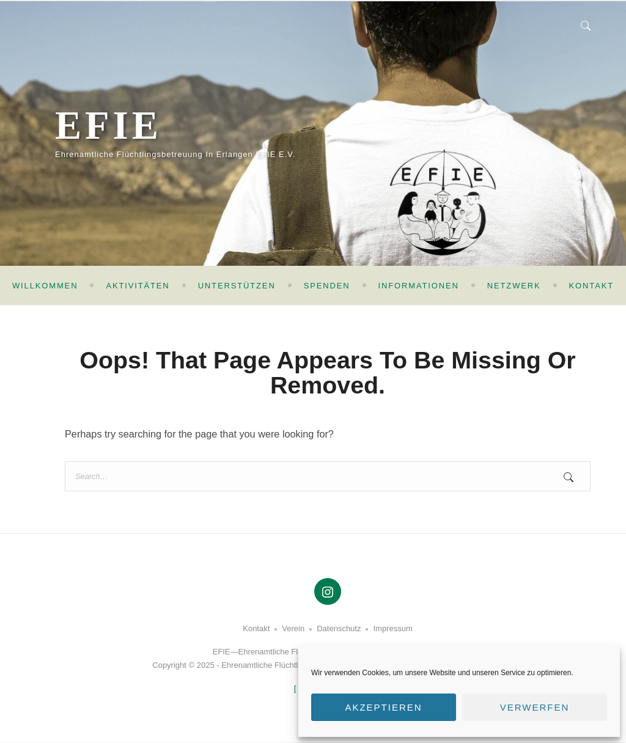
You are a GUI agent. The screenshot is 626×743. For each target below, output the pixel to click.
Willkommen (45, 285)
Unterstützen (237, 285)
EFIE (108, 125)
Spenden (327, 285)
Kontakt (591, 285)
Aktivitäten (137, 285)
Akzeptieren (383, 707)
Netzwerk (514, 285)
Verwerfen (535, 707)
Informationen (418, 285)
